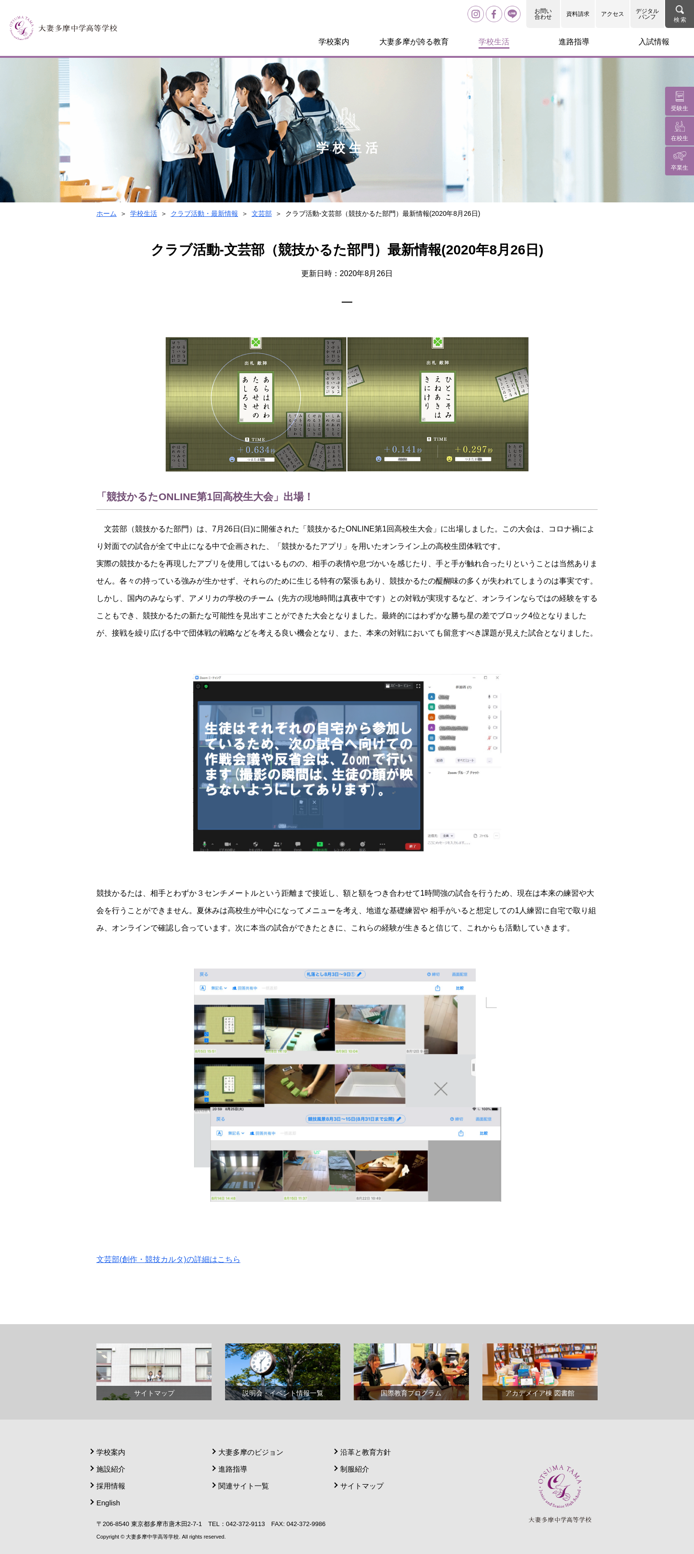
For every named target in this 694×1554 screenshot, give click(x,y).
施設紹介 (110, 1469)
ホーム (106, 213)
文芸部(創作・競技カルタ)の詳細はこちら (168, 1259)
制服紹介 (354, 1469)
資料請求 (577, 14)
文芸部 (262, 213)
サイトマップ (362, 1485)
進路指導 (232, 1469)
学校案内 (110, 1452)
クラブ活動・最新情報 (204, 213)
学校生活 (143, 213)
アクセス (612, 14)
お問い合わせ (543, 14)
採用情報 (110, 1485)
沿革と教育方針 (365, 1452)
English (108, 1502)
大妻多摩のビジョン (250, 1452)
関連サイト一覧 (243, 1485)
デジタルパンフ (647, 14)
